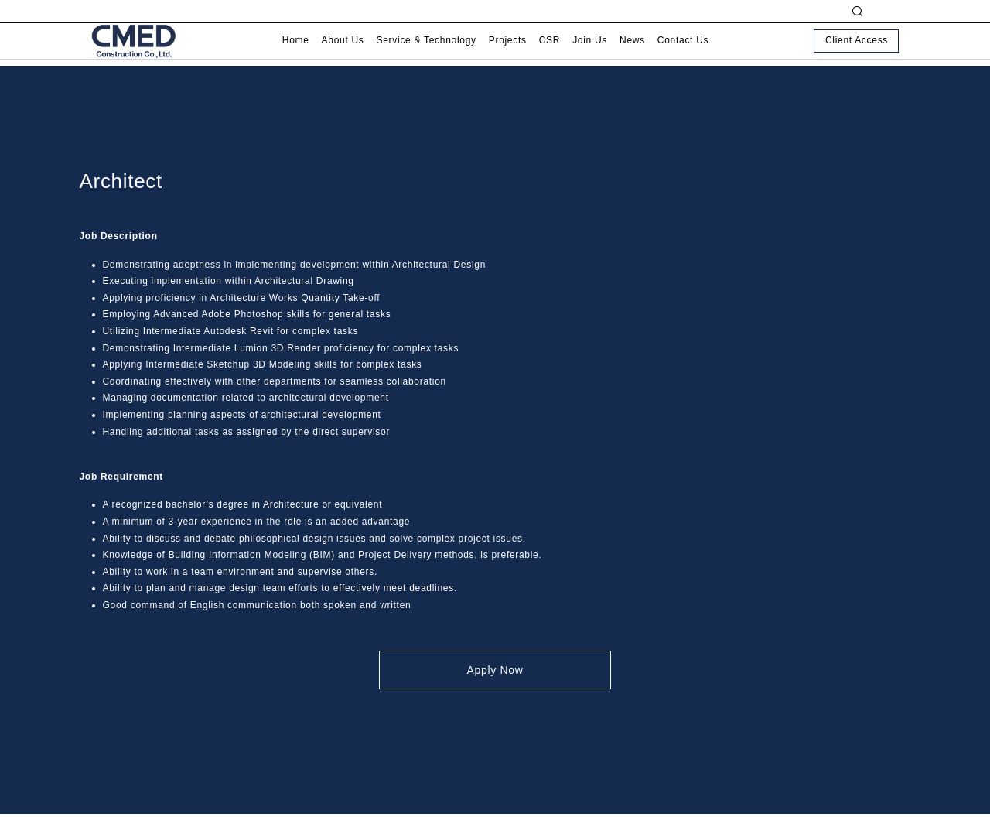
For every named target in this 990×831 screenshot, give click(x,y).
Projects (508, 53)
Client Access (856, 53)
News (632, 53)
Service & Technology (426, 53)
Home (295, 53)
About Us (343, 53)
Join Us (589, 53)
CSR (549, 53)
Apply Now (494, 670)
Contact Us (682, 53)
